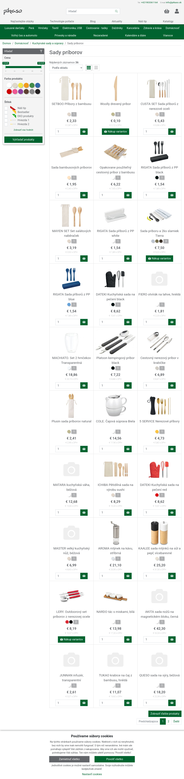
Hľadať (23, 51)
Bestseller (19, 112)
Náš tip (17, 108)
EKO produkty (21, 116)
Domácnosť (22, 43)
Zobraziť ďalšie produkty (165, 713)
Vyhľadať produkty (23, 139)
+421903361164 (149, 2)
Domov (7, 43)
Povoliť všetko (114, 759)
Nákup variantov (115, 131)
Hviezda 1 (19, 120)
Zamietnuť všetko (69, 759)
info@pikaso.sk (173, 2)
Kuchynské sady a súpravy (47, 43)
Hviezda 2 (19, 124)
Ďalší (176, 721)
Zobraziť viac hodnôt (23, 130)
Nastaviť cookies (92, 774)
